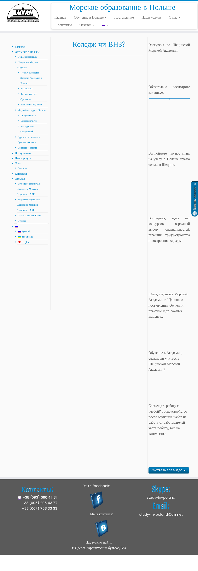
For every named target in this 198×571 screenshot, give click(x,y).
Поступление (124, 17)
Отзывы (86, 24)
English (24, 242)
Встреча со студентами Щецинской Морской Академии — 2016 (28, 189)
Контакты (64, 24)
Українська (25, 236)
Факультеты (26, 88)
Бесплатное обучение (31, 104)
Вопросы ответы (29, 120)
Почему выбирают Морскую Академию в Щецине (31, 78)
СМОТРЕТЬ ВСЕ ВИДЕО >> (168, 470)
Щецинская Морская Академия (73, 565)
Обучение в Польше (90, 17)
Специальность (28, 115)
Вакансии (22, 168)
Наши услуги (151, 17)
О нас (174, 17)
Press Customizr (128, 565)
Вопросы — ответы (27, 147)
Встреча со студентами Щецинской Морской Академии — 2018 (28, 205)
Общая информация (28, 56)
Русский (24, 231)
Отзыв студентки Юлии (29, 215)
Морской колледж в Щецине (32, 110)
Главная (60, 17)
